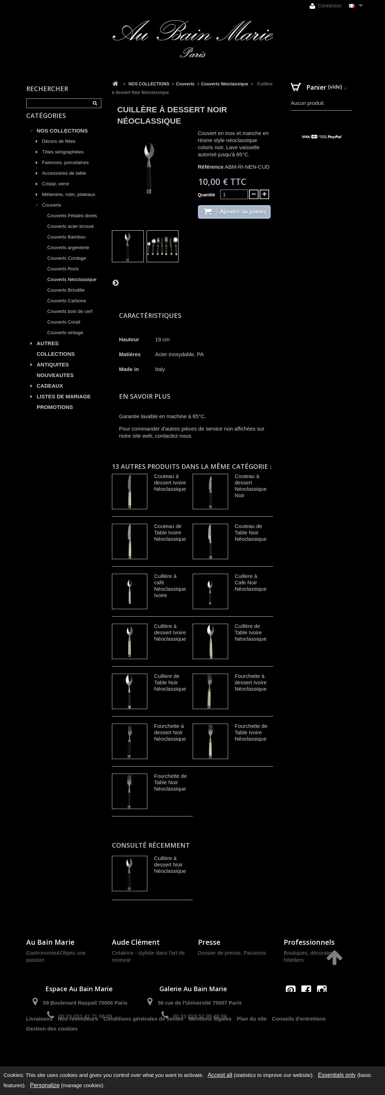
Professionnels (309, 942)
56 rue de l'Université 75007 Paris (200, 1003)
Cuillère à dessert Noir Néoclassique (170, 864)
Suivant (115, 282)
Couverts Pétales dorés (72, 223)
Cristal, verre (55, 192)
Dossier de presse (219, 953)
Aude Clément (136, 942)
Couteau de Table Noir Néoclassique (251, 532)
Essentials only (337, 1075)
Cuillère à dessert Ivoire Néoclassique (170, 632)
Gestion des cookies (52, 1051)
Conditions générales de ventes (143, 1041)
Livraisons (39, 1041)
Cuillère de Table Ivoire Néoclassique (251, 632)
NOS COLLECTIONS (62, 139)
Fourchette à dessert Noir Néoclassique (170, 732)
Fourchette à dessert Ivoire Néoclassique (251, 682)
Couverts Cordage (66, 266)
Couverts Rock (63, 277)
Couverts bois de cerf (70, 319)
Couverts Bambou (66, 245)
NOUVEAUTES (55, 383)
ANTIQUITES (53, 373)
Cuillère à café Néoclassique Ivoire (170, 585)
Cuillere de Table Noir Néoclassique (170, 682)
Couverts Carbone (66, 308)
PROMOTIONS (55, 415)
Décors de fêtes (59, 149)
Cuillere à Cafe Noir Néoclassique (251, 582)
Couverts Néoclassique (72, 287)
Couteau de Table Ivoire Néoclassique (170, 532)
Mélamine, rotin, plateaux (69, 202)
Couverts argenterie (68, 255)
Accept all (220, 1075)
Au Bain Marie (50, 942)
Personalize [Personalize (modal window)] (45, 1085)
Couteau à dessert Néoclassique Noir (251, 485)
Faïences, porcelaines (65, 170)
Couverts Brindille (66, 298)
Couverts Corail (63, 330)
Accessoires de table (64, 181)
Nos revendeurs (78, 1041)
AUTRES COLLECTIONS (56, 356)
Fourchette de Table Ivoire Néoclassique (251, 732)
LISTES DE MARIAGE (64, 405)
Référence (211, 167)
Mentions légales (210, 1041)
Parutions (255, 953)
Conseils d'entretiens (298, 1041)
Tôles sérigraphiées (63, 160)
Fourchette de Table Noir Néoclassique (170, 782)
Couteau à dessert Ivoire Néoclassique (170, 482)
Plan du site (252, 1041)
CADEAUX (50, 394)
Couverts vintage (65, 340)
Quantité (206, 194)
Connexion (326, 6)
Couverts (51, 213)
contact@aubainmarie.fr (308, 1006)
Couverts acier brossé (70, 234)
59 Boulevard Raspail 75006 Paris (85, 1003)
